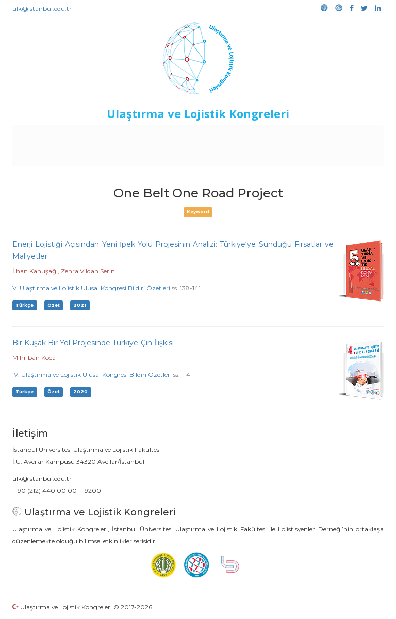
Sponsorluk (298, 135)
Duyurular (253, 135)
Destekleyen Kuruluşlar (145, 135)
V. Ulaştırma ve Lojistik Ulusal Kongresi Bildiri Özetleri (91, 288)
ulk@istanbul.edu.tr (42, 8)
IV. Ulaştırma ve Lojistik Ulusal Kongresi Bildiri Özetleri (92, 374)
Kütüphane (345, 135)
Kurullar (83, 135)
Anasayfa (46, 135)
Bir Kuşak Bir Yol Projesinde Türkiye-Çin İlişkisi (93, 342)
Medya (212, 155)
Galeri (182, 155)
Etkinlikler (211, 135)
